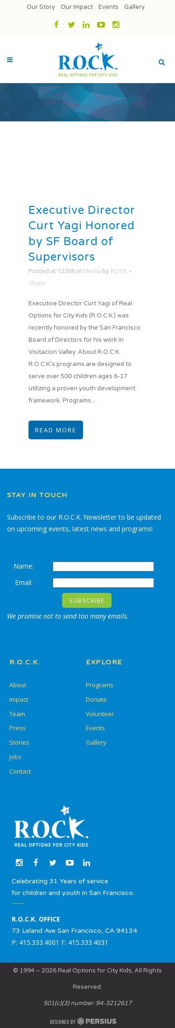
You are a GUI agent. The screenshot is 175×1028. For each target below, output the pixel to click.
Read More (56, 430)
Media (92, 271)
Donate (96, 699)
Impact (18, 699)
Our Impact (77, 7)
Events (108, 7)
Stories (19, 742)
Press (17, 728)
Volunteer (100, 714)
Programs (99, 685)
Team (17, 714)
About (17, 685)
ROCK (118, 271)
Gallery (134, 7)
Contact (20, 771)
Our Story (41, 7)
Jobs (15, 757)
